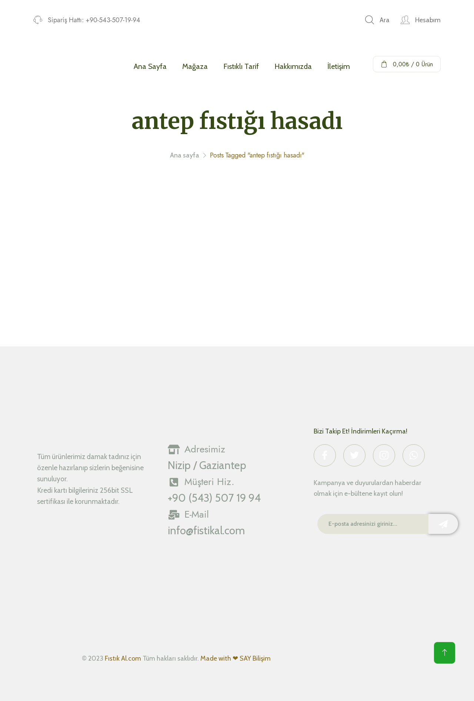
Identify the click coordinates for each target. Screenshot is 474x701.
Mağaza (195, 66)
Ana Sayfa (150, 66)
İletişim (338, 66)
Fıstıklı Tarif (241, 66)
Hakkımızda (293, 66)
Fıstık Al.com (123, 658)
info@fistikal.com (206, 530)
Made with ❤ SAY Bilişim (235, 658)
